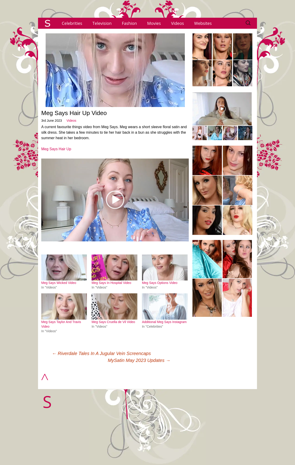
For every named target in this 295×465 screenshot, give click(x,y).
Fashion (129, 23)
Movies (154, 23)
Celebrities (72, 23)
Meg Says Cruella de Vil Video (113, 322)
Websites (203, 23)
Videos (177, 23)
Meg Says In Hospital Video (111, 283)
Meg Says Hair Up (56, 149)
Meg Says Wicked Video (58, 283)
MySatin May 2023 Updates (139, 360)
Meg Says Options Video (159, 283)
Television (102, 23)
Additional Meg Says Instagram (164, 322)
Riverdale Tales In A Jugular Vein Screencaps (101, 353)
